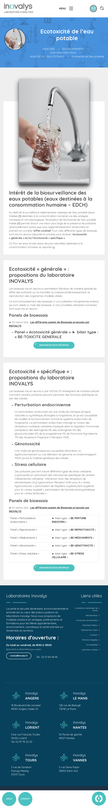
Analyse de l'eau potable (47, 56)
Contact (94, 635)
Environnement (73, 49)
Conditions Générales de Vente (86, 609)
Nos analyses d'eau (63, 52)
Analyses (48, 49)
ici (54, 247)
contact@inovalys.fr (19, 656)
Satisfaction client (89, 630)
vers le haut (99, 799)
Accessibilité (92, 645)
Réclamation (92, 615)
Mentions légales (90, 640)
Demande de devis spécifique (54, 345)
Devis (9, 799)
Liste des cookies (90, 650)
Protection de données (87, 620)
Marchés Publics (90, 625)
